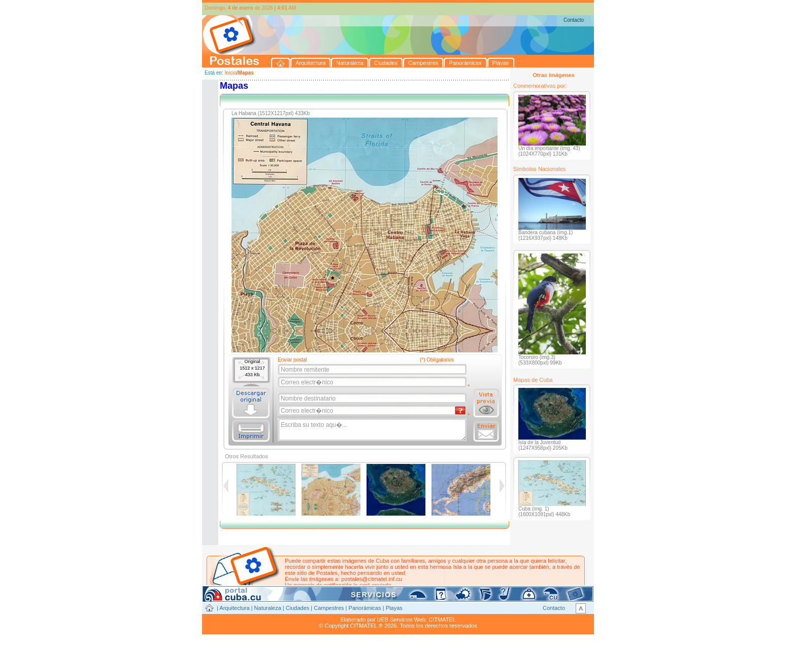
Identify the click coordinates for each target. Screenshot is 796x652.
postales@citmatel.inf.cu (371, 579)
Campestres (329, 608)
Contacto (573, 20)
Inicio (230, 73)
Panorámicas (365, 608)
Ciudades (297, 608)
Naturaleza (267, 608)
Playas (394, 608)
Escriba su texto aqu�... (373, 430)
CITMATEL (442, 620)
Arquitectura (234, 608)
